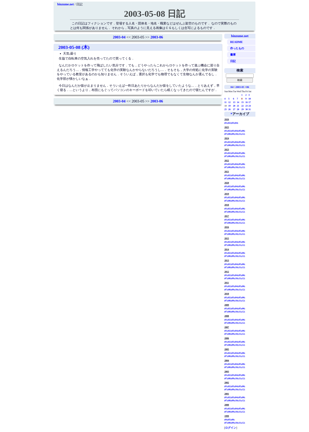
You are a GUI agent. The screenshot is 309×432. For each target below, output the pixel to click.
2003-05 (239, 86)
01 (226, 123)
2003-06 (156, 37)
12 (229, 102)
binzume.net (65, 4)
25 (225, 109)
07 (226, 134)
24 (250, 106)
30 (246, 109)
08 (229, 134)
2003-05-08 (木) (73, 47)
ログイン (230, 427)
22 (242, 106)
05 (240, 131)
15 (242, 102)
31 (250, 109)
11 (225, 102)
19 (229, 106)
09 (233, 134)
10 (250, 99)
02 (229, 123)
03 (233, 123)
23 (246, 106)
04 (232, 86)
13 (234, 102)
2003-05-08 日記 (154, 14)
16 (246, 102)
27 (234, 109)
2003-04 (119, 37)
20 (234, 106)
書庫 (233, 54)
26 (229, 109)
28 (238, 109)
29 (242, 109)
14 (238, 102)
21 (238, 106)
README (236, 42)
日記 (233, 61)
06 (247, 86)
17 (250, 102)
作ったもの (237, 48)
